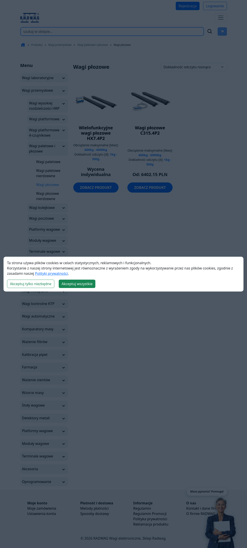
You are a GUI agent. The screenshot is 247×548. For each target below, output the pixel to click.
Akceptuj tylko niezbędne (30, 283)
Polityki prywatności (51, 273)
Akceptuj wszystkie (77, 283)
